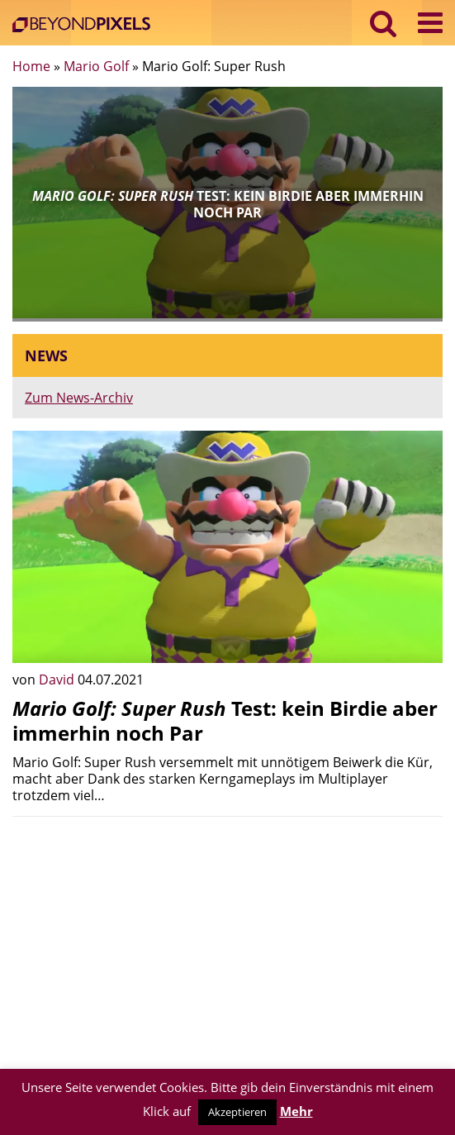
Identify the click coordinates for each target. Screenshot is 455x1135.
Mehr (296, 1111)
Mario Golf (96, 66)
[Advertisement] (227, 945)
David (58, 679)
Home (31, 66)
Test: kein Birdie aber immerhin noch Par (225, 720)
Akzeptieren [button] (237, 1111)
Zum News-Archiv (79, 398)
